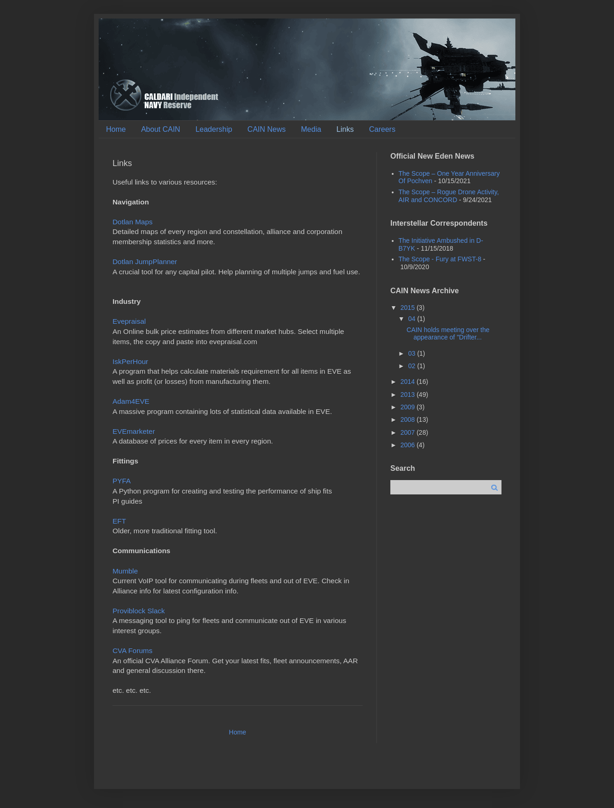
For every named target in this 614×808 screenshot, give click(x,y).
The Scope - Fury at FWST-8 (440, 259)
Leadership (213, 129)
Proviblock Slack (139, 611)
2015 (409, 307)
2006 (409, 445)
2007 (409, 432)
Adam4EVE (131, 401)
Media (311, 129)
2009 (409, 407)
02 (412, 366)
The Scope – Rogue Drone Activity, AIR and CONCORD (449, 196)
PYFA (122, 481)
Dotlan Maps (132, 222)
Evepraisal (129, 321)
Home (116, 129)
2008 (409, 419)
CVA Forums (132, 650)
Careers (382, 129)
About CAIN (160, 129)
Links (345, 129)
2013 (409, 394)
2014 (409, 381)
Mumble (125, 571)
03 (412, 353)
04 (412, 318)
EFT (119, 521)
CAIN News (266, 129)
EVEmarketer (134, 431)
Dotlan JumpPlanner (145, 261)
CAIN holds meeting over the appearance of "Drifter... (448, 333)
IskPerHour (130, 361)
